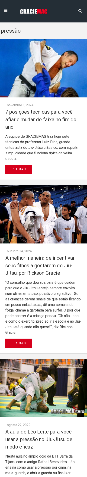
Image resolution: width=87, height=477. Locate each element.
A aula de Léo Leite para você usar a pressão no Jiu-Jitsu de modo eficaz (38, 439)
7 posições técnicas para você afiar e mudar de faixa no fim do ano (40, 119)
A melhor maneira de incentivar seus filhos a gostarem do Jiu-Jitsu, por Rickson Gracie (40, 265)
